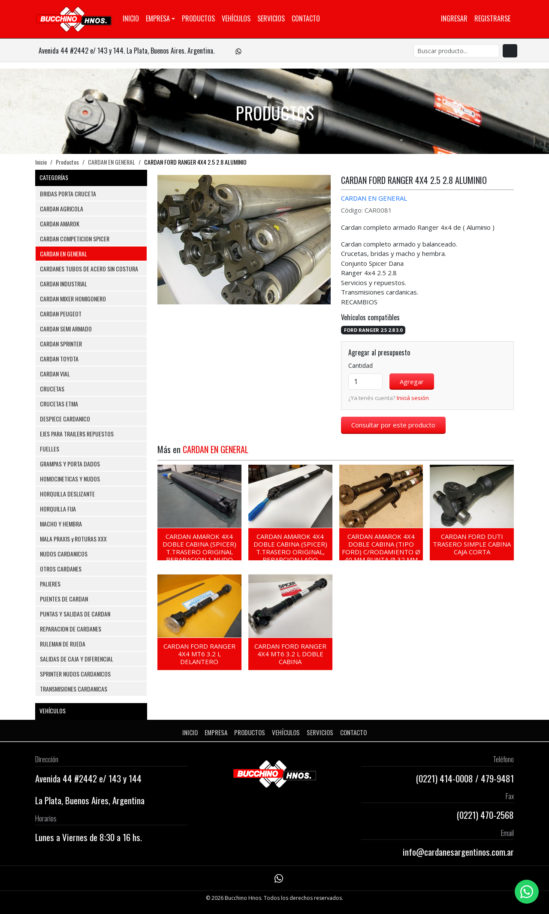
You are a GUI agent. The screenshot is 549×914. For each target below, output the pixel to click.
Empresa (158, 18)
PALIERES (50, 583)
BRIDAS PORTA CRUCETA (68, 193)
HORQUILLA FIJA (58, 508)
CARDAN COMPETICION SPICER (74, 238)
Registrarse (492, 18)
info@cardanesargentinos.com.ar (458, 851)
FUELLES (49, 448)
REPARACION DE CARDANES (70, 628)
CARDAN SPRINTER (61, 343)
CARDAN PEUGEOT (60, 313)
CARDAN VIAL (55, 373)
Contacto (306, 18)
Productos (198, 18)
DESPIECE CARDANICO (65, 418)
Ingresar (454, 18)
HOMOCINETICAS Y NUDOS (70, 478)
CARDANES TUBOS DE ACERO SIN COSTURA (89, 268)
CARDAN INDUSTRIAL (63, 283)
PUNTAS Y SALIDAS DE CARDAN (75, 613)
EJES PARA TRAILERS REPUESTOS (77, 433)
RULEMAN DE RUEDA (62, 643)
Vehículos (236, 18)
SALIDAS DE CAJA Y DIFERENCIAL (76, 658)
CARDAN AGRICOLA (61, 208)
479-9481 (497, 778)
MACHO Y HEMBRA (61, 523)
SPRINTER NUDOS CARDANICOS (75, 673)
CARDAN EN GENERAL (111, 161)
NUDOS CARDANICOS (63, 553)
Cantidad (360, 365)
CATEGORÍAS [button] (91, 177)
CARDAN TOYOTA (59, 358)
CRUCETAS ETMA (59, 403)
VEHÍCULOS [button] (91, 710)
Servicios (271, 18)
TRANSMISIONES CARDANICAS (73, 688)
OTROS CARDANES (60, 568)
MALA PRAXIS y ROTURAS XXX (73, 538)
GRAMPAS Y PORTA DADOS (70, 463)
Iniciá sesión (413, 398)
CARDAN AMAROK (59, 223)
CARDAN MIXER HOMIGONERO (73, 298)
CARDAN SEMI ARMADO (66, 328)
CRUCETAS (52, 388)
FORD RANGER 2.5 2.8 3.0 (373, 330)
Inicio (131, 18)
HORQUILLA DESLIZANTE (67, 493)
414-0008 (456, 778)
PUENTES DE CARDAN (64, 598)
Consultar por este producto (393, 425)
